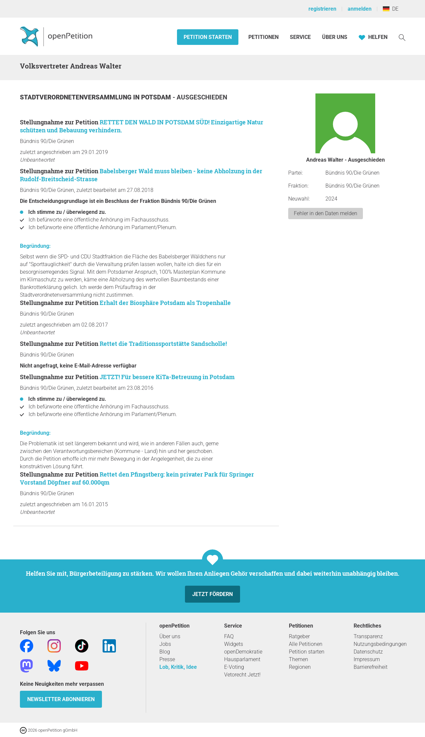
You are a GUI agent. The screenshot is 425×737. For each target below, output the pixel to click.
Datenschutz (368, 652)
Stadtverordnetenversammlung (76, 97)
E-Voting (234, 667)
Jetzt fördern (212, 594)
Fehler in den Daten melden (325, 213)
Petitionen (264, 37)
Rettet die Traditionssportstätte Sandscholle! (163, 344)
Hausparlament (242, 659)
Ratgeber (299, 636)
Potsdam (157, 97)
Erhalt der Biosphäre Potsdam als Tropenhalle (165, 303)
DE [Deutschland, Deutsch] (390, 9)
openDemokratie (243, 652)
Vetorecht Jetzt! (242, 674)
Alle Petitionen (305, 644)
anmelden (360, 9)
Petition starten (208, 37)
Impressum (367, 659)
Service (300, 37)
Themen (298, 659)
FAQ (229, 636)
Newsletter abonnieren (61, 699)
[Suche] (402, 37)
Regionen (300, 667)
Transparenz (368, 636)
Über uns (169, 636)
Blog (164, 652)
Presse (167, 659)
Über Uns (334, 37)
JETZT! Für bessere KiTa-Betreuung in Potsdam (167, 377)
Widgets (233, 644)
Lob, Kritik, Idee (178, 667)
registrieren (322, 9)
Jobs (165, 644)
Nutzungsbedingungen (380, 644)
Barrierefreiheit (370, 667)
